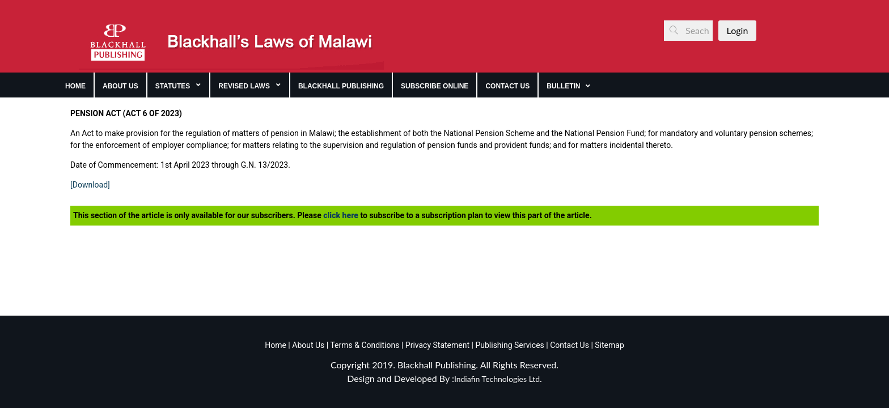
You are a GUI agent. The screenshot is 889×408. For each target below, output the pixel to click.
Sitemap (609, 345)
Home (275, 345)
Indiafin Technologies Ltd (497, 379)
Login (737, 30)
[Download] (90, 184)
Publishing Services (508, 345)
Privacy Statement (436, 345)
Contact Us (569, 345)
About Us (307, 345)
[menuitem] (75, 85)
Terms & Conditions (364, 345)
